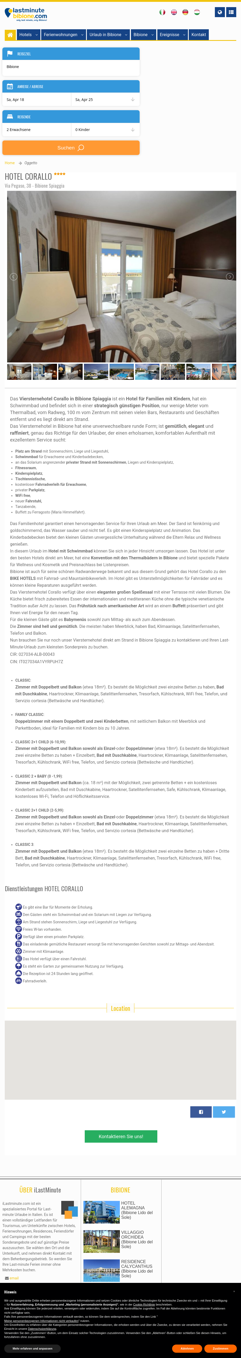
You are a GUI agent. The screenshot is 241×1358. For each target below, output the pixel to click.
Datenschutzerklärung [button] (42, 1328)
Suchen (71, 148)
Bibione (144, 34)
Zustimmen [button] (220, 1348)
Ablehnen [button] (187, 1348)
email (14, 1278)
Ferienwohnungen (63, 34)
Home (10, 163)
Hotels (29, 34)
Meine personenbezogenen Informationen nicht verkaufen (41, 1320)
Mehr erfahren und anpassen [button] (32, 1348)
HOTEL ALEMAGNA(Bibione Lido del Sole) (137, 1210)
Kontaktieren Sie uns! (121, 1136)
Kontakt (198, 34)
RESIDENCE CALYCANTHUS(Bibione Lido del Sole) (137, 1268)
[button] (234, 1291)
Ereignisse (172, 34)
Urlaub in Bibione (108, 34)
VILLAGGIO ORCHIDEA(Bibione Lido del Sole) (137, 1239)
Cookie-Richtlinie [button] (144, 1304)
